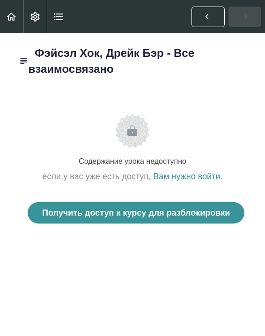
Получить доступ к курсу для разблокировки (136, 212)
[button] (11, 16)
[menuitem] (35, 16)
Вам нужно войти (186, 176)
